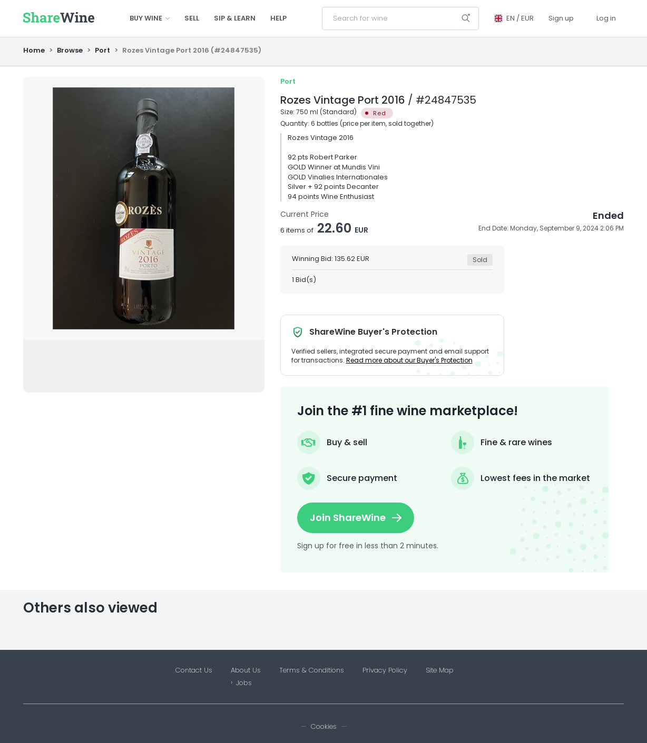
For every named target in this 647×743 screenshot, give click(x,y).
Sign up (561, 18)
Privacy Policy (384, 670)
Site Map (440, 670)
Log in (606, 18)
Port (102, 50)
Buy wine (150, 18)
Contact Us (193, 670)
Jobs (244, 683)
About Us (246, 670)
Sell (191, 18)
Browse (70, 50)
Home (34, 50)
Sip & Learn (235, 18)
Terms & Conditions (311, 670)
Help (278, 18)
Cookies (324, 726)
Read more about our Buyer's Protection (409, 360)
